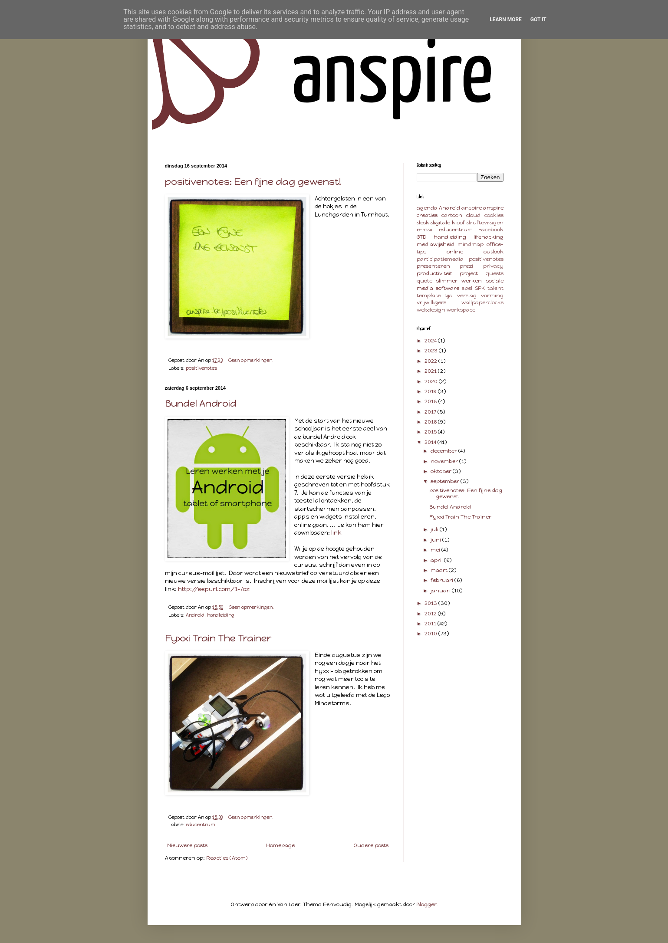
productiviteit (434, 273)
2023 (431, 351)
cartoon (451, 215)
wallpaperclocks (482, 302)
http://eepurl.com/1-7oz (214, 588)
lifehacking (488, 237)
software (447, 288)
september (446, 481)
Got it (538, 19)
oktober (442, 471)
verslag (467, 295)
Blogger (426, 904)
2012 (431, 614)
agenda (427, 208)
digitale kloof (448, 223)
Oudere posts (370, 845)
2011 (431, 624)
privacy (493, 266)
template (429, 295)
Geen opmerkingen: (251, 360)
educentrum (200, 825)
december (444, 451)
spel (467, 288)
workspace (461, 310)
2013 (431, 603)
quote (424, 281)
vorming (492, 295)
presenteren (433, 266)
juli (435, 529)
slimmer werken (459, 281)
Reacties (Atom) (226, 858)
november (445, 461)
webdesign (431, 310)
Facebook (490, 230)
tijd (448, 295)
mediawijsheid (435, 244)
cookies (493, 215)
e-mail (425, 230)
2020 (431, 381)
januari (441, 591)
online (455, 252)
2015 (431, 432)
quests (494, 273)
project (469, 273)
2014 (431, 442)
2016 (431, 422)
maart (440, 570)
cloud (473, 215)
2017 (431, 412)
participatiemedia (440, 259)
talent (495, 288)
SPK (480, 288)
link (336, 532)
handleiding (220, 615)
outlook (493, 252)
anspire (471, 208)
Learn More (506, 19)
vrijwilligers (431, 302)
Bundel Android (201, 403)
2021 (431, 371)
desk (423, 223)
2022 (431, 361)
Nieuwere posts (187, 845)
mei (436, 550)
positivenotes (201, 368)
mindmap (470, 244)
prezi (466, 266)
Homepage (280, 845)
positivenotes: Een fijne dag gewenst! (253, 181)
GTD (421, 237)
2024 (431, 341)
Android (195, 615)
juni (436, 540)
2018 (431, 401)
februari (442, 580)
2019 (431, 391)
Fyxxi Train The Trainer (218, 638)
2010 (431, 634)
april (437, 560)
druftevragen (485, 223)
